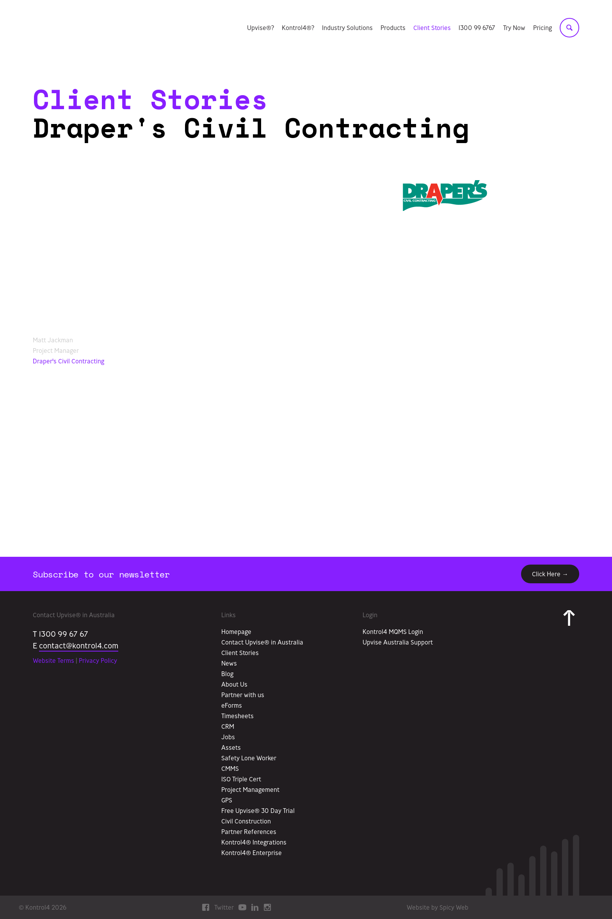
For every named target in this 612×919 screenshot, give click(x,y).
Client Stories (432, 28)
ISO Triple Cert (241, 779)
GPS (226, 800)
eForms (231, 705)
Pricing (542, 28)
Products (393, 28)
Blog (227, 674)
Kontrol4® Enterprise (251, 853)
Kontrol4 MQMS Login (393, 632)
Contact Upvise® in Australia (262, 642)
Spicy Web (453, 907)
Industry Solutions (347, 28)
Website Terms (53, 660)
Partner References (248, 832)
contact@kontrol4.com (78, 645)
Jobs (228, 737)
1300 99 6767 (477, 28)
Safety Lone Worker (248, 758)
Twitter (224, 907)
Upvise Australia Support (398, 642)
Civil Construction (246, 821)
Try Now (514, 28)
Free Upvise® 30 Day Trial (258, 811)
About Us (234, 684)
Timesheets (237, 716)
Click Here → (550, 574)
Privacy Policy (98, 660)
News (229, 663)
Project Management (250, 789)
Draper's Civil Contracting (68, 361)
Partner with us (242, 695)
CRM (227, 726)
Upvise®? (260, 28)
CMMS (230, 768)
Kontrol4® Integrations (253, 842)
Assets (231, 747)
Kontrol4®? (298, 28)
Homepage (236, 632)
